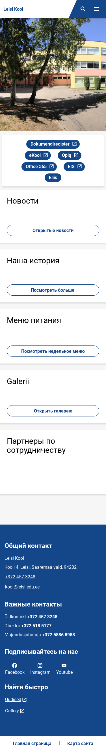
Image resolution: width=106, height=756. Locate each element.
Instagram (40, 668)
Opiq (71, 156)
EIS (76, 167)
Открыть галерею (53, 411)
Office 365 (41, 167)
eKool (40, 156)
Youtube (64, 668)
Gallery (12, 710)
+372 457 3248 (20, 576)
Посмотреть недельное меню (53, 351)
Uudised (13, 699)
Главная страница (32, 743)
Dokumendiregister (55, 145)
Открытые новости (53, 230)
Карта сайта (80, 743)
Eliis (53, 177)
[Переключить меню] (96, 9)
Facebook (15, 668)
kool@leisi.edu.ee (22, 587)
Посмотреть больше (53, 290)
